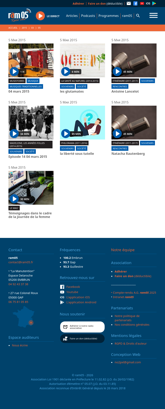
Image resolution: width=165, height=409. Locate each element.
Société (81, 86)
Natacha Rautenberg (128, 154)
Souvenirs (67, 86)
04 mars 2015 (18, 91)
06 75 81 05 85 (18, 302)
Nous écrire (20, 345)
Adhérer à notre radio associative (82, 327)
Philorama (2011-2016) (74, 143)
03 (32, 27)
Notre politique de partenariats (127, 318)
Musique (33, 80)
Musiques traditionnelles (26, 86)
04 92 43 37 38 (18, 284)
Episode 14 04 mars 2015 (27, 157)
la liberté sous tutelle (77, 154)
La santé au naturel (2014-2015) (79, 80)
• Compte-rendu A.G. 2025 (133, 292)
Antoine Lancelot (125, 91)
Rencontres (120, 86)
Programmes (109, 15)
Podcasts (88, 15)
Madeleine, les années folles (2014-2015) (27, 144)
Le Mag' (14, 208)
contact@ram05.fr (20, 262)
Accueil (13, 27)
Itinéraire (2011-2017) (125, 80)
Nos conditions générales (132, 324)
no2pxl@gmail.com (128, 362)
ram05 (127, 15)
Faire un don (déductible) (83, 338)
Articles (72, 15)
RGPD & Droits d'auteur (131, 343)
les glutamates (72, 91)
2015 (24, 27)
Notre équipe (123, 249)
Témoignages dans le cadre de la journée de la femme (30, 215)
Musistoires (17, 80)
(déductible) (105, 3)
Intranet (123, 297)
